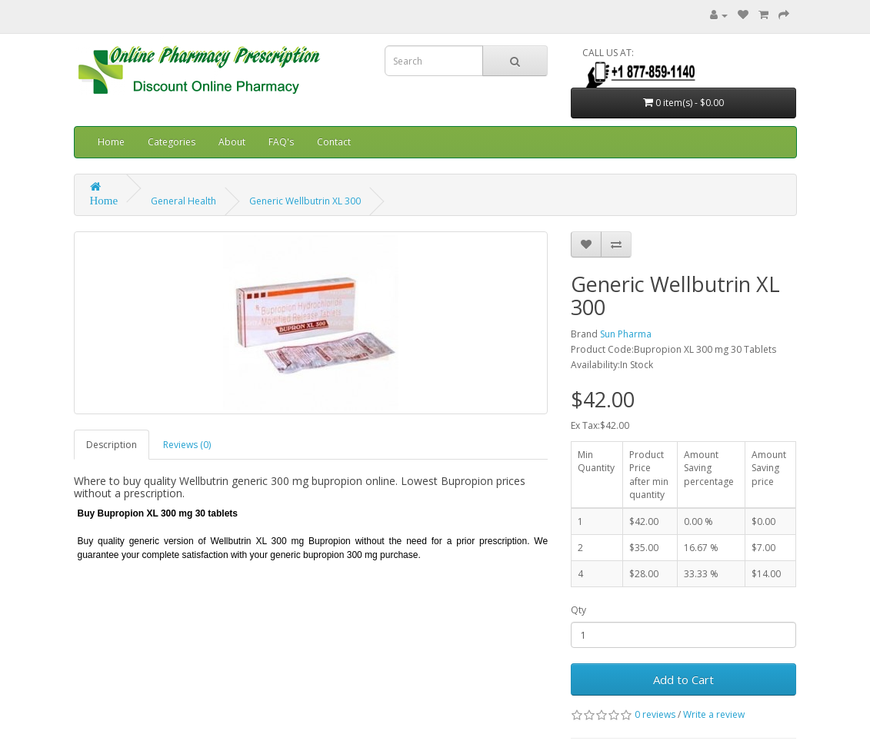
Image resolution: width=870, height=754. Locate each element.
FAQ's (281, 141)
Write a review (714, 714)
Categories (171, 141)
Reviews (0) (187, 444)
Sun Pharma (626, 333)
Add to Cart (683, 679)
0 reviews (655, 714)
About (231, 141)
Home (111, 141)
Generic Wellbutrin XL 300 (305, 201)
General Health (183, 201)
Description (111, 444)
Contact (334, 141)
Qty (578, 609)
